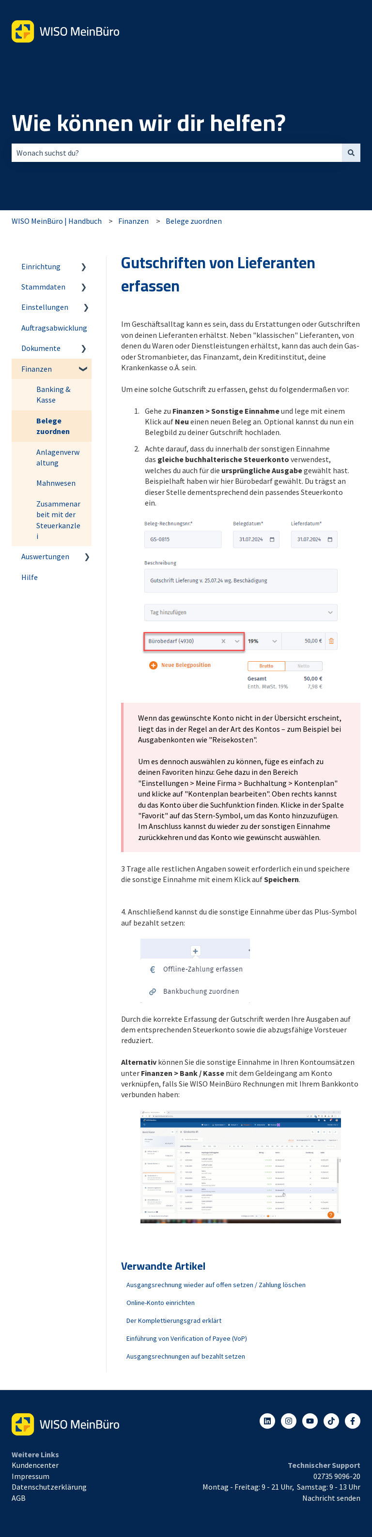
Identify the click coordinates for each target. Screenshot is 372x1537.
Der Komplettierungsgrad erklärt (173, 1320)
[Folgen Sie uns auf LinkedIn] (267, 1421)
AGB (19, 1498)
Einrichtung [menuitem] (41, 266)
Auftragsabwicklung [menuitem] (54, 328)
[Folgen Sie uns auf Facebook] (352, 1421)
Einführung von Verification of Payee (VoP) (186, 1338)
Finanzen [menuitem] (36, 369)
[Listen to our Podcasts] (331, 1421)
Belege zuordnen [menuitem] (53, 426)
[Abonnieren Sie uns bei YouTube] (310, 1421)
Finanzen (133, 221)
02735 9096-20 (336, 1476)
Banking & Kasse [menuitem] (53, 394)
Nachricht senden (331, 1498)
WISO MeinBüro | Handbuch (57, 221)
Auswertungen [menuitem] (45, 556)
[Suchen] (351, 153)
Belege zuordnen (194, 221)
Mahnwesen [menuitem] (56, 483)
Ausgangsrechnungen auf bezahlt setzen (185, 1356)
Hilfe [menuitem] (29, 577)
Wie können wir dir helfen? (149, 123)
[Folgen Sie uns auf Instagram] (288, 1421)
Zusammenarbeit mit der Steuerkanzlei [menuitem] (58, 520)
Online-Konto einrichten (160, 1302)
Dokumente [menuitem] (41, 348)
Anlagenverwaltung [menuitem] (57, 457)
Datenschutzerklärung (49, 1487)
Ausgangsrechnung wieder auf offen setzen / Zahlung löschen (216, 1284)
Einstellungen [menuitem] (44, 307)
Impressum (30, 1476)
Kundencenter (35, 1465)
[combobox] (177, 153)
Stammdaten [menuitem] (43, 286)
